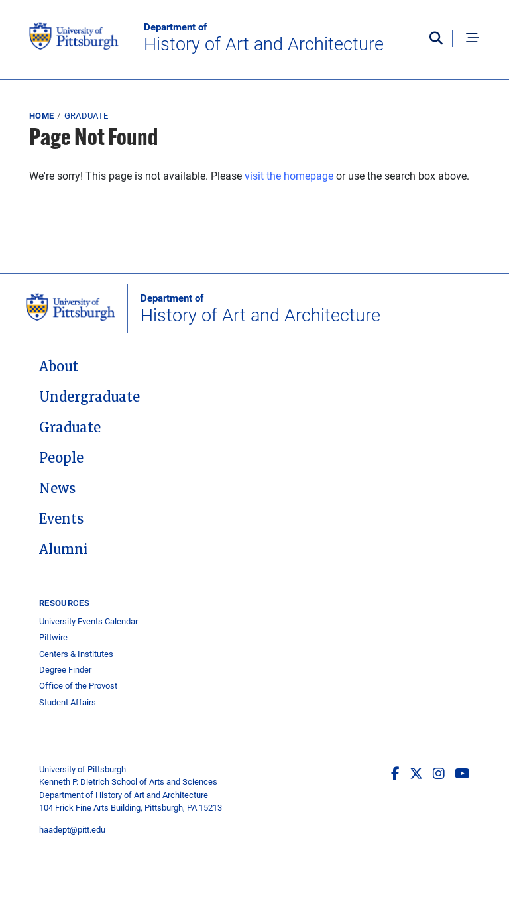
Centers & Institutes (76, 654)
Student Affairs (67, 702)
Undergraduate (89, 397)
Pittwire (53, 637)
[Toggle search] (439, 39)
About (58, 366)
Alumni (63, 549)
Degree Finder (65, 669)
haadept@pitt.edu (72, 829)
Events (61, 519)
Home (41, 115)
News (57, 488)
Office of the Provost (78, 685)
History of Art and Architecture (264, 37)
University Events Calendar (88, 621)
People (61, 458)
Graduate (86, 115)
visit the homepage (289, 175)
